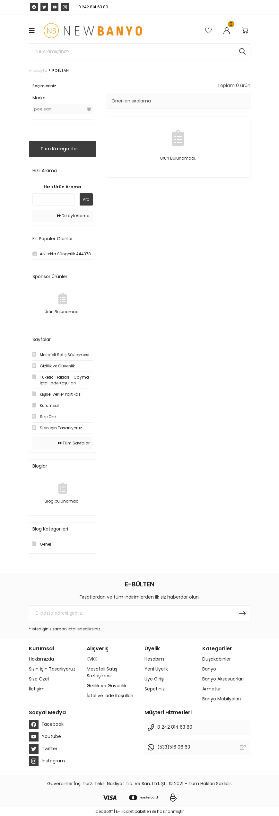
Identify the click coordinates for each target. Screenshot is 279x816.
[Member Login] (227, 30)
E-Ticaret (125, 811)
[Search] (139, 51)
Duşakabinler (216, 659)
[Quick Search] (53, 199)
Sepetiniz (154, 689)
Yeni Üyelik (156, 669)
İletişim (37, 689)
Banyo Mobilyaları (221, 699)
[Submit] (242, 613)
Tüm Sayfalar (74, 443)
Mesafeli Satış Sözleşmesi (102, 672)
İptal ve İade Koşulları (110, 695)
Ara (86, 199)
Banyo (209, 669)
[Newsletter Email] (139, 613)
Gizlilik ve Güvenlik (106, 685)
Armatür (211, 689)
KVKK (92, 659)
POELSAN (60, 70)
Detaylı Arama (73, 215)
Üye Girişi (154, 679)
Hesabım (154, 659)
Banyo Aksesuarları (223, 679)
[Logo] (92, 30)
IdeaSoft (104, 811)
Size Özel (39, 679)
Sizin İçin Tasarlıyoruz (52, 669)
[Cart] (246, 30)
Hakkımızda (41, 659)
